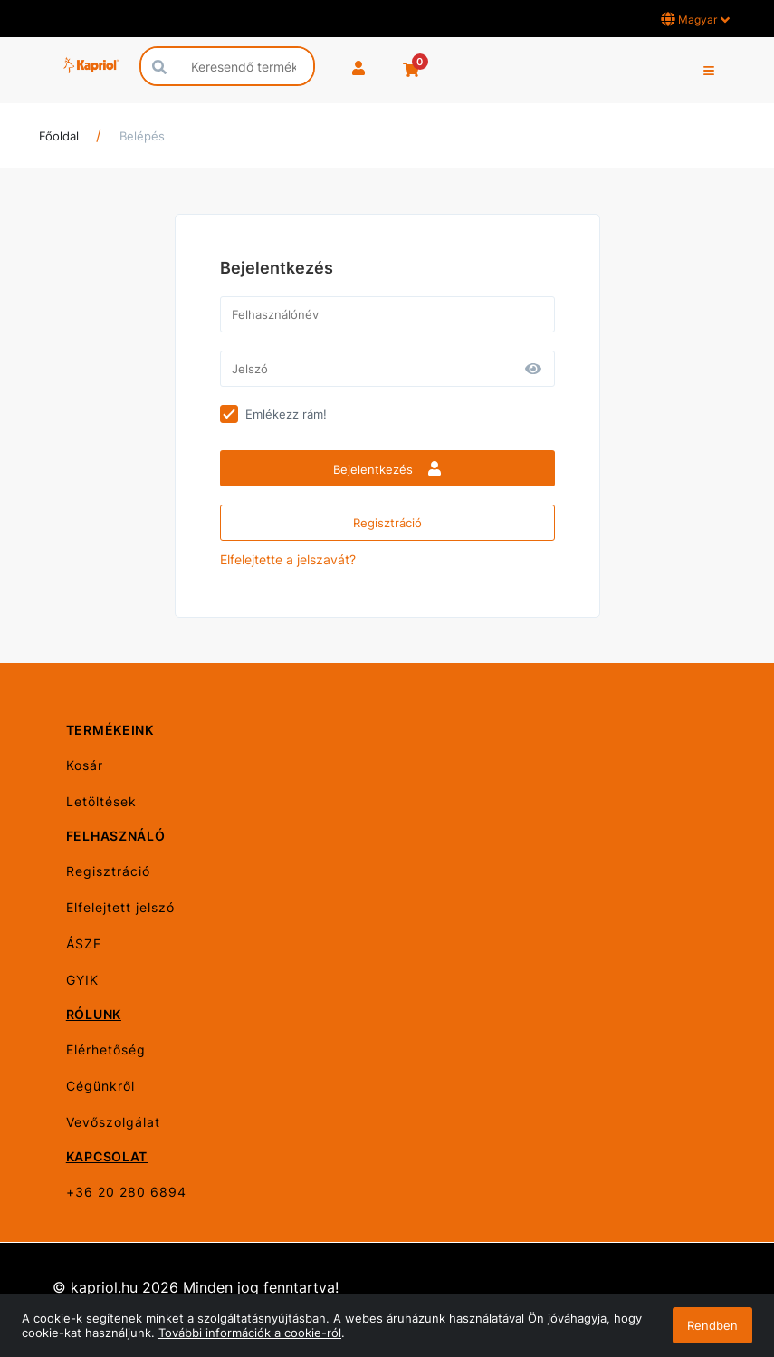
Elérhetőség (106, 1049)
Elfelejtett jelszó (120, 907)
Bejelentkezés (387, 468)
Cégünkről (100, 1085)
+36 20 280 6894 (126, 1191)
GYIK (82, 979)
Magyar (695, 19)
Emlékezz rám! (286, 414)
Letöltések (101, 801)
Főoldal (59, 136)
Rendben (712, 1325)
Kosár (84, 765)
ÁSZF (83, 943)
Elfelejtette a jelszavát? (288, 559)
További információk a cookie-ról (249, 1332)
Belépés (142, 136)
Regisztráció (387, 522)
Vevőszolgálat (113, 1122)
